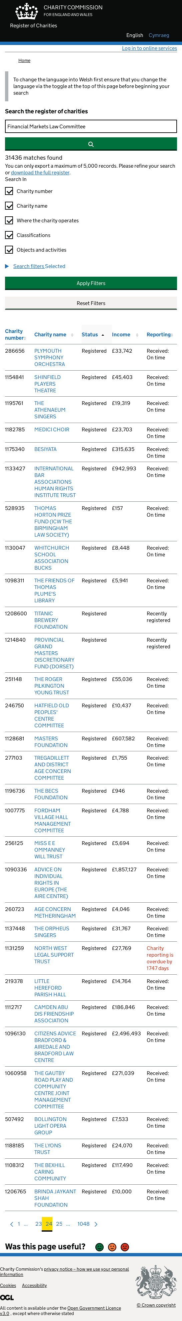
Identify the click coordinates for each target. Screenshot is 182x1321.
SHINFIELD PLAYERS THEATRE (47, 384)
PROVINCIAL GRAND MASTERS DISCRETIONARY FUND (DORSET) (54, 653)
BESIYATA (45, 449)
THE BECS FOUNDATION (51, 794)
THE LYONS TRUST (47, 1148)
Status (90, 334)
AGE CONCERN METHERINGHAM (55, 912)
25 (59, 1225)
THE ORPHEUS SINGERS (51, 931)
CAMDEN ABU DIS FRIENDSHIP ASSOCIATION (54, 1014)
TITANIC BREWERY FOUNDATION (51, 620)
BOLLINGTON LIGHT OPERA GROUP (50, 1126)
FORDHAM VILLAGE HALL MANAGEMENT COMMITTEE (52, 820)
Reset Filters (91, 303)
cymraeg (159, 35)
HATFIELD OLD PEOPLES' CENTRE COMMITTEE (51, 715)
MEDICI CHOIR (51, 429)
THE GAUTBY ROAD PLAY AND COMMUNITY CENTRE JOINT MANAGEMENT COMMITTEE (53, 1090)
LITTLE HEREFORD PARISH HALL (50, 988)
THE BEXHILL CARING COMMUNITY (50, 1172)
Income (121, 334)
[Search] (91, 126)
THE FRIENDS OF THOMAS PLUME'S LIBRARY (54, 590)
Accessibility (34, 1285)
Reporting (159, 334)
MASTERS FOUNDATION (51, 741)
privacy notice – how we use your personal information (64, 1271)
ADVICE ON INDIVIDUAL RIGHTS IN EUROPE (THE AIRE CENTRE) (51, 882)
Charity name (32, 206)
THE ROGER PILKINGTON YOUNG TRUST (51, 686)
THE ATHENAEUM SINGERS (50, 410)
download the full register (40, 172)
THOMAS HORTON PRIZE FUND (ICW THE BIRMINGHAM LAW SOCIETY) (53, 521)
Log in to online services (149, 48)
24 (49, 1225)
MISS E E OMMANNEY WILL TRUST (49, 850)
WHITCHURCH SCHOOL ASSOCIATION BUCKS (51, 558)
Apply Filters (91, 283)
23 (38, 1225)
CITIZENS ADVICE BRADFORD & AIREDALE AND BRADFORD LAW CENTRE (55, 1046)
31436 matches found (33, 157)
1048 (84, 1225)
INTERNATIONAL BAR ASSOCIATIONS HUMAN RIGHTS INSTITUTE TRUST (55, 481)
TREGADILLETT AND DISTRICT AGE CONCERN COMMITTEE (52, 768)
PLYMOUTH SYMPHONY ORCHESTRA (49, 357)
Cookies (8, 1285)
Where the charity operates (48, 220)
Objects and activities (41, 250)
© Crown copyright (156, 1305)
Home (24, 60)
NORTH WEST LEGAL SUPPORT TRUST (54, 955)
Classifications (33, 235)
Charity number (35, 191)
